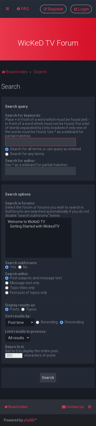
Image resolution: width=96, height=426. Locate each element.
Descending (72, 322)
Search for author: (20, 160)
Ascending (47, 322)
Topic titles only (20, 287)
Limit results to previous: (26, 331)
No (22, 266)
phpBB (29, 420)
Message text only (22, 282)
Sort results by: (17, 315)
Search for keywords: (23, 115)
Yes (10, 266)
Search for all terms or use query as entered (43, 148)
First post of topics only (26, 292)
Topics (29, 308)
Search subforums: (21, 262)
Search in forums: (20, 203)
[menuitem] (22, 8)
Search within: (17, 273)
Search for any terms (24, 153)
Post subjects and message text (33, 277)
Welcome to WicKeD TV (38, 221)
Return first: (15, 346)
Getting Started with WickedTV (38, 226)
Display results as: (20, 304)
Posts (12, 308)
